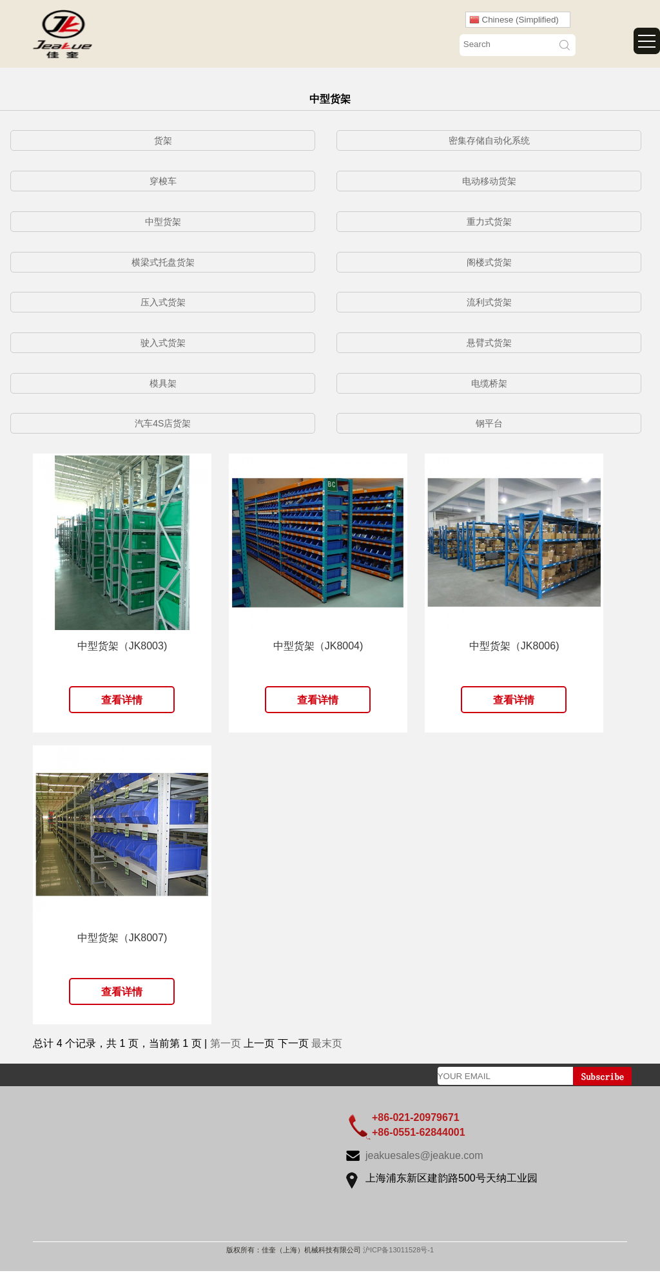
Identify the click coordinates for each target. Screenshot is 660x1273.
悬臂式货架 (489, 343)
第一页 (225, 1043)
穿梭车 (163, 181)
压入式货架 (163, 302)
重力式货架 (489, 221)
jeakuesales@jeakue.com (424, 1155)
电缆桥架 (489, 383)
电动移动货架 (489, 181)
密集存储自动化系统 (489, 140)
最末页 (326, 1043)
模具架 (163, 383)
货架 (163, 140)
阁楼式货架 (489, 262)
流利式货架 (489, 302)
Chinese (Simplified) (514, 20)
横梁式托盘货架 (163, 262)
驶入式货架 (163, 343)
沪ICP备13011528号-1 (398, 1250)
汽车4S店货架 (163, 423)
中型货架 (163, 221)
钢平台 (489, 423)
